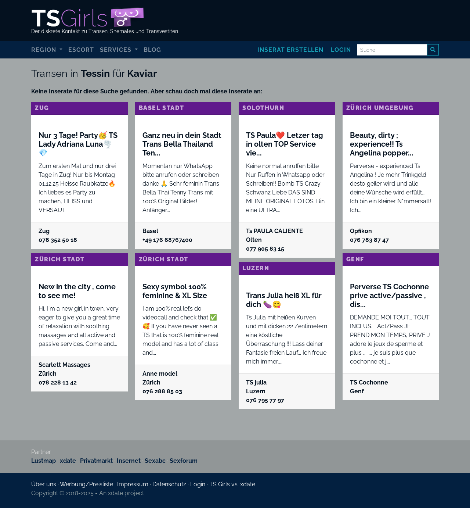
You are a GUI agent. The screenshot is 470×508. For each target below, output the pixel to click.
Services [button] (116, 49)
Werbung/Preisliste (86, 484)
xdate (68, 460)
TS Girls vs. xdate (232, 484)
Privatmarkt (96, 460)
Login (341, 49)
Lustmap (43, 460)
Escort (81, 49)
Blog (152, 49)
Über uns (43, 484)
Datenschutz (169, 484)
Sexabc (155, 460)
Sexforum (184, 460)
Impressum (132, 484)
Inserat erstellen (290, 49)
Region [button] (44, 49)
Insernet (129, 460)
